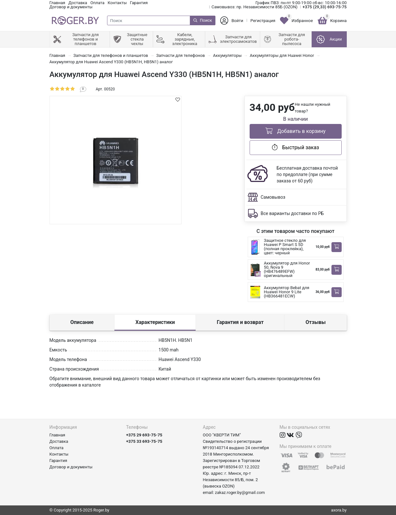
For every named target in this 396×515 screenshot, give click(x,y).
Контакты (117, 2)
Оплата (97, 2)
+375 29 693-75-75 (144, 435)
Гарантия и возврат (240, 322)
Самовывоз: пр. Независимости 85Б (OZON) (255, 6)
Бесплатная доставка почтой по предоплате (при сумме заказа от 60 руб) (307, 174)
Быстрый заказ (295, 147)
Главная (57, 2)
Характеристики (155, 322)
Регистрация (263, 21)
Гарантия (139, 2)
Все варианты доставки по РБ (292, 213)
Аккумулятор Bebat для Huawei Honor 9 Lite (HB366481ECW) (286, 291)
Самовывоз (273, 197)
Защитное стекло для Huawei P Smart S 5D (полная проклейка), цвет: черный (285, 246)
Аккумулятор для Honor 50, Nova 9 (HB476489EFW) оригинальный (287, 269)
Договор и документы (71, 6)
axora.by (339, 510)
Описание (82, 322)
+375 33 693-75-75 (144, 441)
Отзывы (316, 322)
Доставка (77, 2)
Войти (237, 21)
